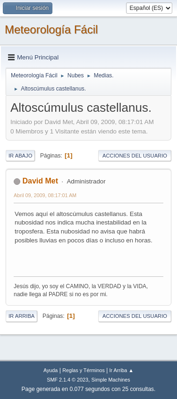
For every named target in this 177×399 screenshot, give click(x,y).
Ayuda (50, 370)
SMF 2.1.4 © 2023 (67, 379)
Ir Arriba (21, 316)
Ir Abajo (20, 155)
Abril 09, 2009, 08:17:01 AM (45, 195)
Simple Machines (111, 379)
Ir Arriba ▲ (122, 370)
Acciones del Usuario (134, 155)
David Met (40, 181)
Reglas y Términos (83, 370)
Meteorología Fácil (51, 29)
